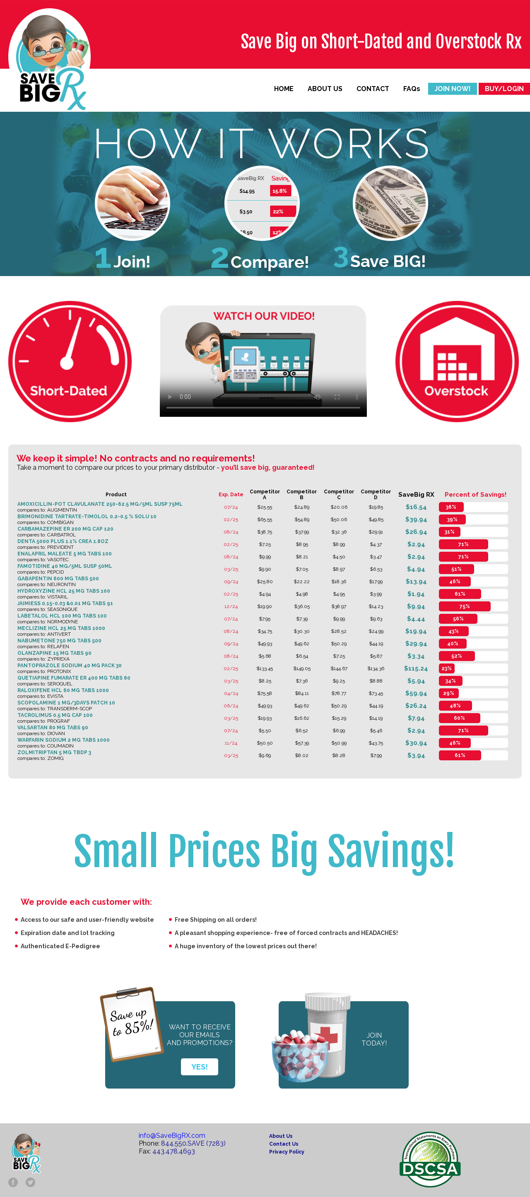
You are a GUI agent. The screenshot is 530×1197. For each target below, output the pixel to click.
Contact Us (284, 1144)
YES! (199, 1066)
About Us (281, 1136)
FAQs (411, 89)
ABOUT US (325, 89)
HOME (284, 89)
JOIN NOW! (452, 89)
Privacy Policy (286, 1152)
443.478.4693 (173, 1151)
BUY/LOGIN (504, 89)
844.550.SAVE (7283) (193, 1143)
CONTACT (373, 89)
